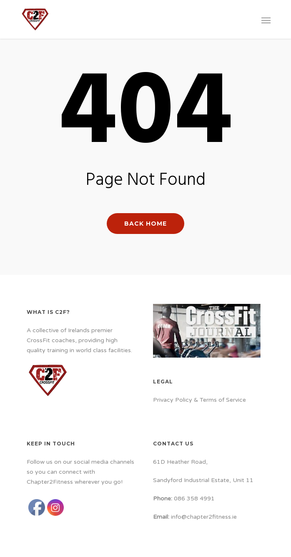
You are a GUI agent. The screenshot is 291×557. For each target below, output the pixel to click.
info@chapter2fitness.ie (204, 516)
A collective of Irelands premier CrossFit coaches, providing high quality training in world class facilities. (79, 340)
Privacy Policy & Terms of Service (199, 399)
